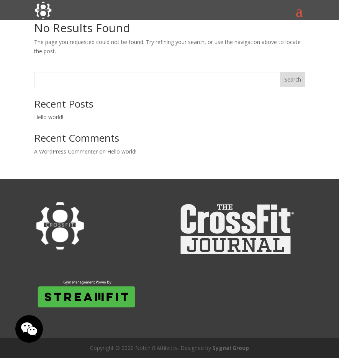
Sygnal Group (231, 347)
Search (292, 79)
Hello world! (48, 117)
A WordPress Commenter (66, 151)
